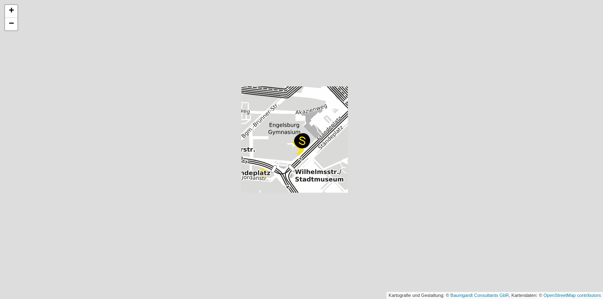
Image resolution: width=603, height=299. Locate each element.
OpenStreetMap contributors (572, 295)
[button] (302, 141)
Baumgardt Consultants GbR (479, 295)
